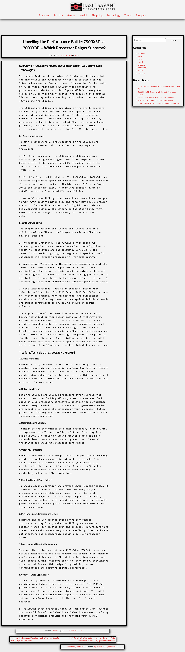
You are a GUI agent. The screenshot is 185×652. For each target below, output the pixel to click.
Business (44, 15)
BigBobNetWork (111, 646)
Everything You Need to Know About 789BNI (156, 100)
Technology (113, 15)
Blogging (141, 15)
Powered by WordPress (76, 646)
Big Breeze (98, 646)
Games (71, 15)
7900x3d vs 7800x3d (73, 630)
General (55, 630)
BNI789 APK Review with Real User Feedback (156, 97)
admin (77, 55)
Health (84, 15)
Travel (128, 15)
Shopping (97, 15)
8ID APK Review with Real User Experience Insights (158, 103)
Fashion (58, 15)
